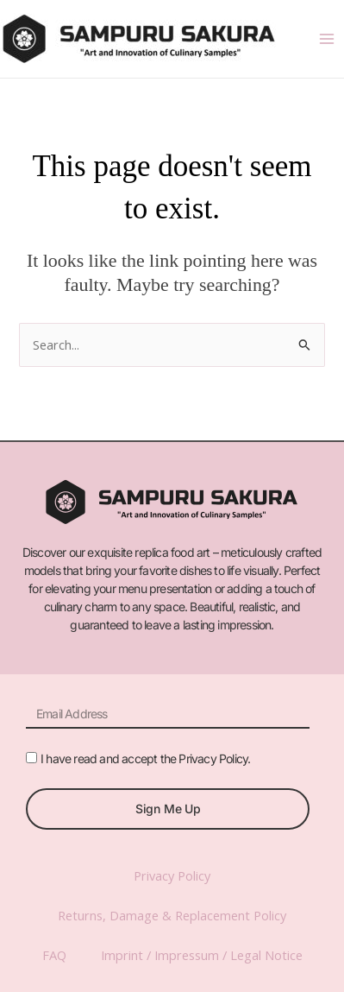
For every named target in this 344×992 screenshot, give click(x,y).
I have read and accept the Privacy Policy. (145, 758)
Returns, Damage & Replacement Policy (172, 915)
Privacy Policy (172, 875)
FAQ (54, 955)
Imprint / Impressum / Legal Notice (202, 955)
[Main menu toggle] (327, 39)
